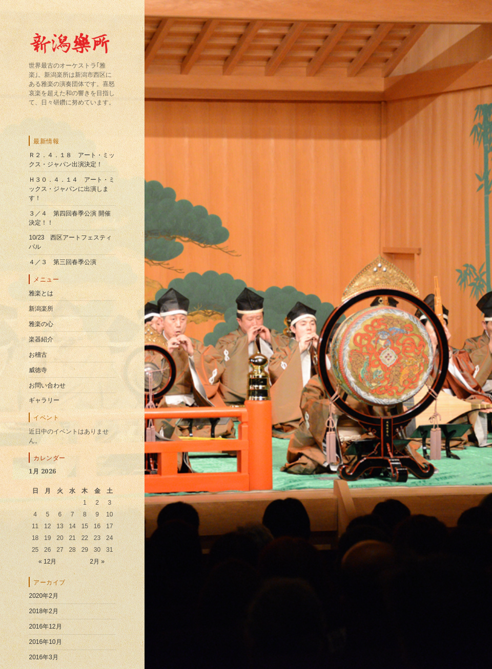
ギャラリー (44, 400)
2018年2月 (43, 611)
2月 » (97, 561)
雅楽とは (41, 293)
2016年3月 (43, 657)
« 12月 (47, 561)
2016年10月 (45, 641)
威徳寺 (38, 370)
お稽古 (38, 354)
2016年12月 (45, 626)
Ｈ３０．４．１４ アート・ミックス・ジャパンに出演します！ (72, 189)
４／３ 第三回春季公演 (62, 262)
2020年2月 (43, 595)
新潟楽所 (41, 308)
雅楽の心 (41, 324)
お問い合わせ (47, 385)
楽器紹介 (41, 339)
